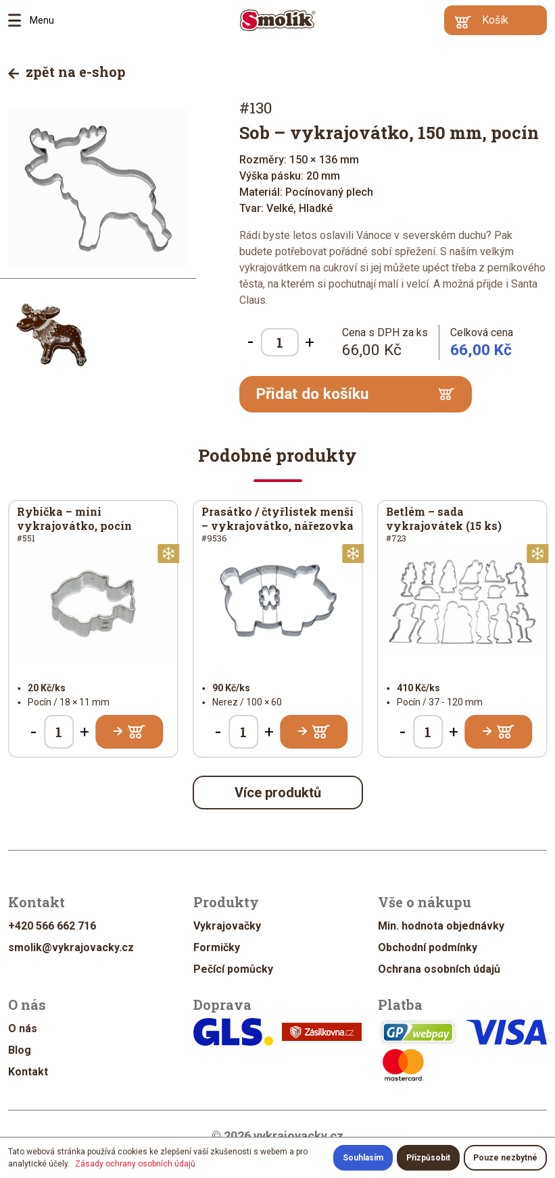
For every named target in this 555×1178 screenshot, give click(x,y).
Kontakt (28, 1071)
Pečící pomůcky (233, 969)
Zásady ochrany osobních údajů (135, 1164)
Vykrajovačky (227, 925)
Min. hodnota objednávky (441, 925)
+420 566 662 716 (52, 925)
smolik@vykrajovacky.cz (71, 947)
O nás (22, 1028)
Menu (19, 20)
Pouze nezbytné (505, 1157)
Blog (19, 1050)
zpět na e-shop (67, 71)
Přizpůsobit (428, 1157)
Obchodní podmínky (427, 947)
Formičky (216, 947)
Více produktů (278, 792)
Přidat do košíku (355, 394)
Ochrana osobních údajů (439, 969)
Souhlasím (363, 1157)
